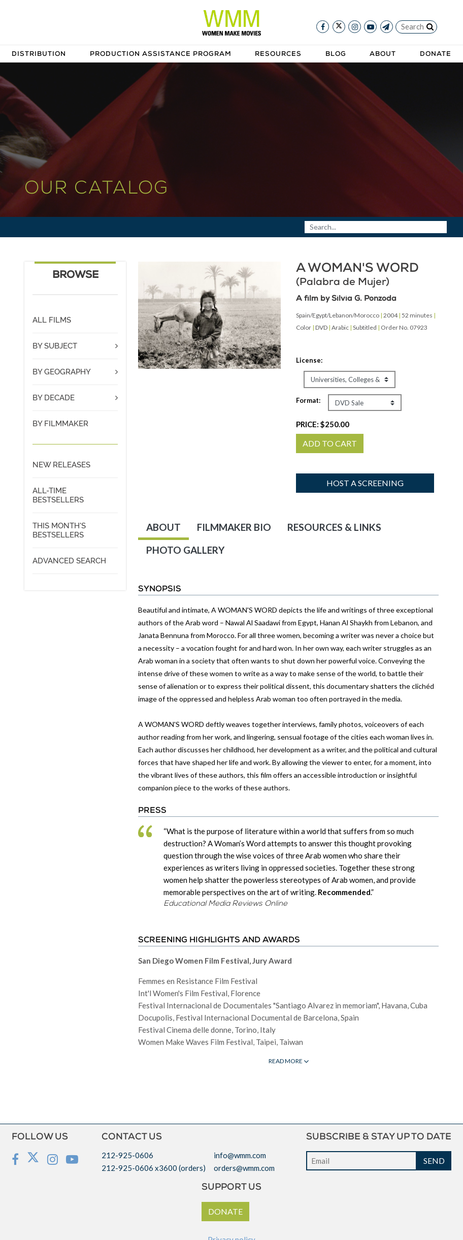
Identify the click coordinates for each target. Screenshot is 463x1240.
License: (309, 360)
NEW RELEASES (61, 464)
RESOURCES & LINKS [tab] (334, 527)
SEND (434, 1160)
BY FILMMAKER (60, 423)
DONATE (225, 1211)
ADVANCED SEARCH (69, 560)
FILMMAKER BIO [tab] (234, 527)
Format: (308, 400)
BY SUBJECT (54, 346)
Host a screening (365, 483)
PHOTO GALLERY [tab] (185, 550)
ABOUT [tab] (163, 527)
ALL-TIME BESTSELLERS (58, 495)
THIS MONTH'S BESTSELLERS (59, 530)
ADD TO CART (330, 443)
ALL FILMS (51, 320)
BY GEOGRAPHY (61, 371)
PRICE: (322, 424)
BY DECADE (53, 397)
